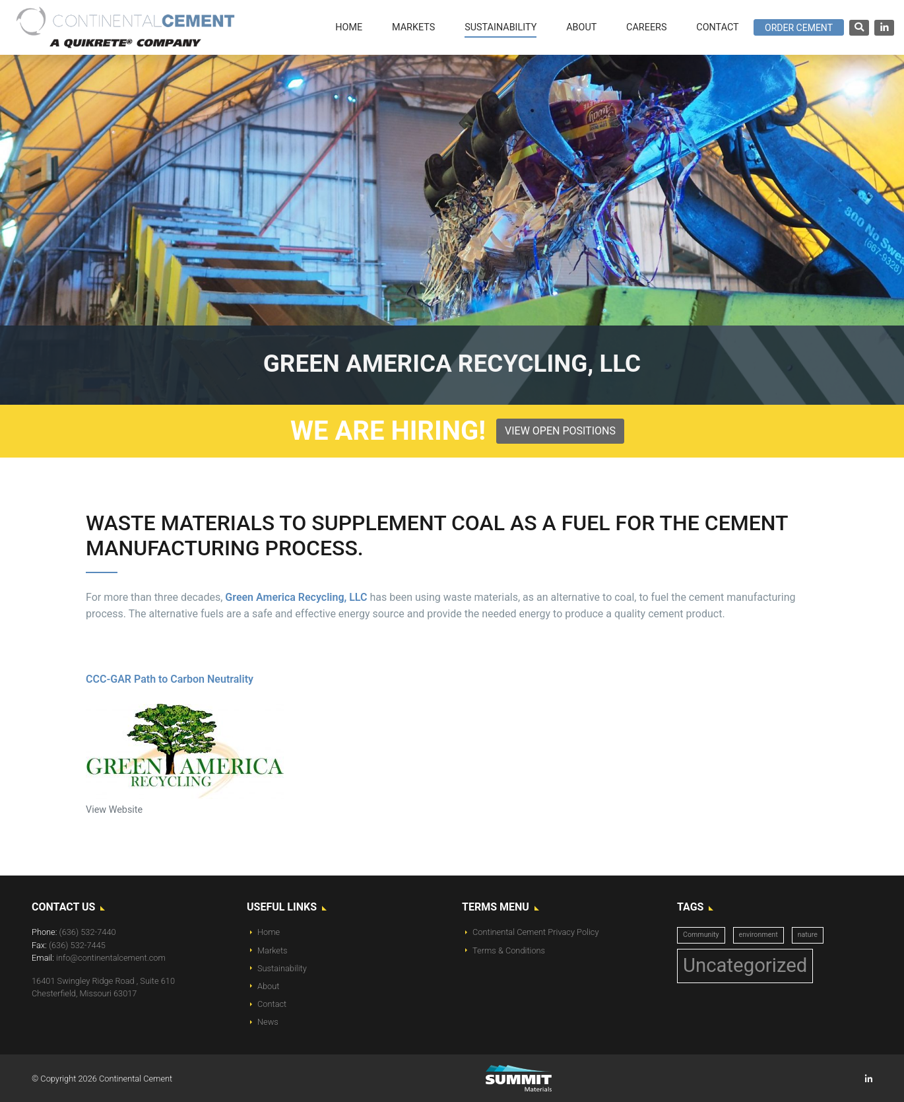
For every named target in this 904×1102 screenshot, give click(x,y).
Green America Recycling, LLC (297, 597)
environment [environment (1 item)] (758, 934)
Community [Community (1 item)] (701, 934)
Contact (271, 1004)
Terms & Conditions (508, 950)
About (268, 986)
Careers (646, 27)
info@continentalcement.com (111, 958)
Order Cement (799, 27)
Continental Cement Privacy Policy (535, 932)
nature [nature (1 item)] (808, 934)
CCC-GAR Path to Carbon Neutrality (169, 679)
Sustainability (282, 968)
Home (268, 932)
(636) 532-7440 (87, 932)
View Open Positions (560, 431)
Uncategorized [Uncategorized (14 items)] (745, 965)
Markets (272, 950)
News (267, 1022)
